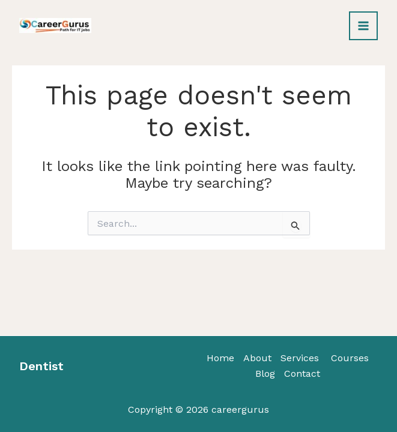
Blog (265, 373)
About (257, 358)
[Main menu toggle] (363, 25)
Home (220, 358)
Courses (348, 358)
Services (299, 358)
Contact (302, 373)
